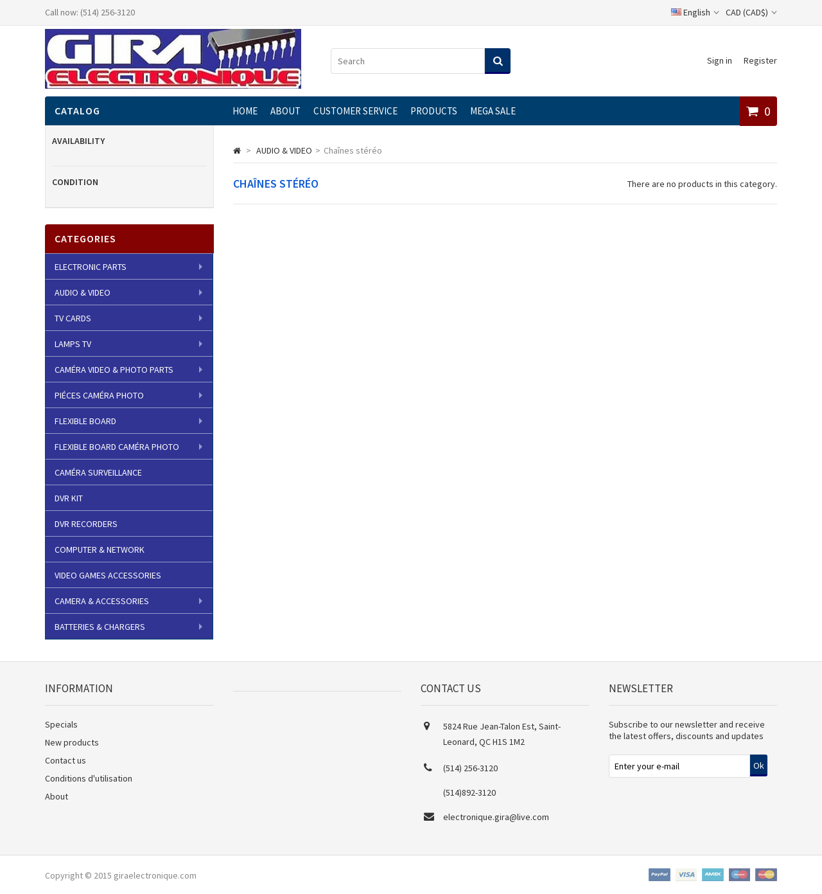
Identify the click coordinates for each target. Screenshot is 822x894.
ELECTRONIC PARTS (91, 267)
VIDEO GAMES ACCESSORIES (108, 575)
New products (72, 742)
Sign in (719, 60)
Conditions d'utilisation (88, 778)
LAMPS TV (73, 344)
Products (433, 111)
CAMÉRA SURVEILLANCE (98, 472)
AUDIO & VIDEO (82, 292)
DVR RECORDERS (86, 524)
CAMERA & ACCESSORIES (102, 601)
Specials (61, 724)
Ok (758, 765)
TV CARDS (73, 318)
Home (245, 111)
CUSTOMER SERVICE (355, 111)
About (285, 111)
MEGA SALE (493, 111)
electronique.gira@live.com (496, 817)
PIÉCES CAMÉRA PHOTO (99, 395)
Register (760, 60)
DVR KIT (69, 498)
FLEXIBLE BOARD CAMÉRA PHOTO (117, 446)
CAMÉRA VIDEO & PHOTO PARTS (114, 369)
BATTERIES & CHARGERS (100, 626)
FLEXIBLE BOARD (85, 421)
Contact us (65, 760)
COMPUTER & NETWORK (99, 549)
